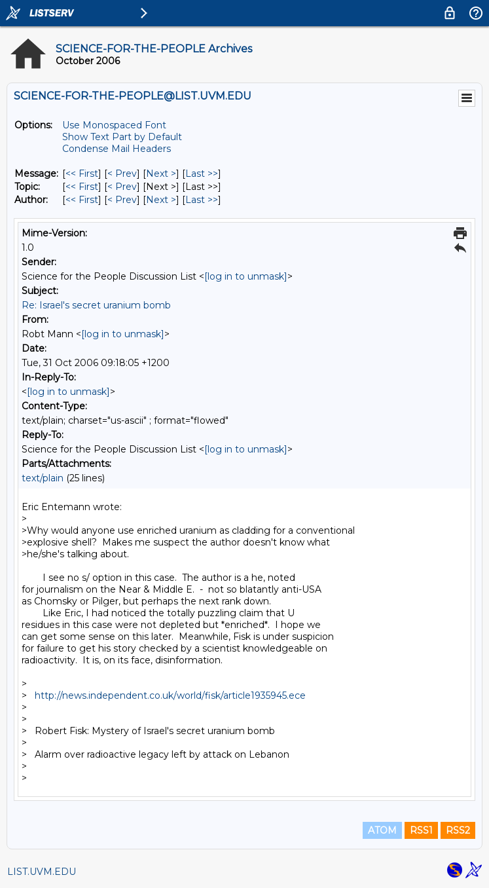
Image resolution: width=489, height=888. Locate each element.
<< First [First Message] (81, 173)
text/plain (42, 478)
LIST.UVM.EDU (41, 872)
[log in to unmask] (245, 276)
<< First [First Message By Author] (81, 200)
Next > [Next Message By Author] (161, 200)
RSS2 (458, 830)
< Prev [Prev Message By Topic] (122, 187)
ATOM (382, 830)
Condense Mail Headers (116, 149)
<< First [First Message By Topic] (81, 187)
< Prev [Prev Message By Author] (122, 200)
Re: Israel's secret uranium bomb (96, 305)
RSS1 (421, 830)
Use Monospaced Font (114, 125)
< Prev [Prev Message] (122, 173)
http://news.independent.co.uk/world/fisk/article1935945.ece (170, 695)
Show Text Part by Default (122, 137)
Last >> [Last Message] (201, 173)
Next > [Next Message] (161, 173)
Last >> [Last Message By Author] (201, 200)
